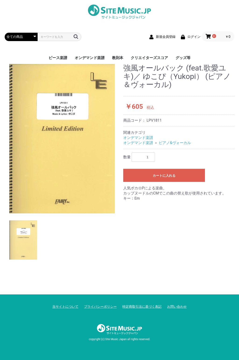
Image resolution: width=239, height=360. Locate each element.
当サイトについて (65, 306)
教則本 (117, 58)
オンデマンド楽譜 (90, 58)
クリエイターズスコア (149, 58)
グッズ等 (183, 58)
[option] (62, 138)
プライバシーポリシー (100, 306)
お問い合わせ (177, 306)
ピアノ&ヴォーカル (175, 143)
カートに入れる (164, 175)
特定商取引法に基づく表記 (142, 306)
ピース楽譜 (58, 58)
